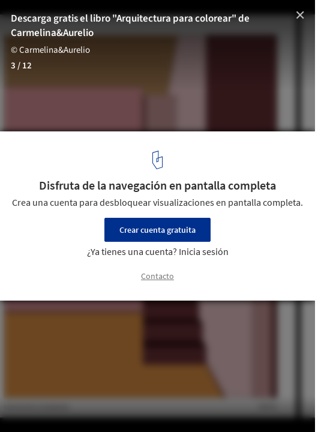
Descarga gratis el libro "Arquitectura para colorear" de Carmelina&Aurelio (130, 25)
